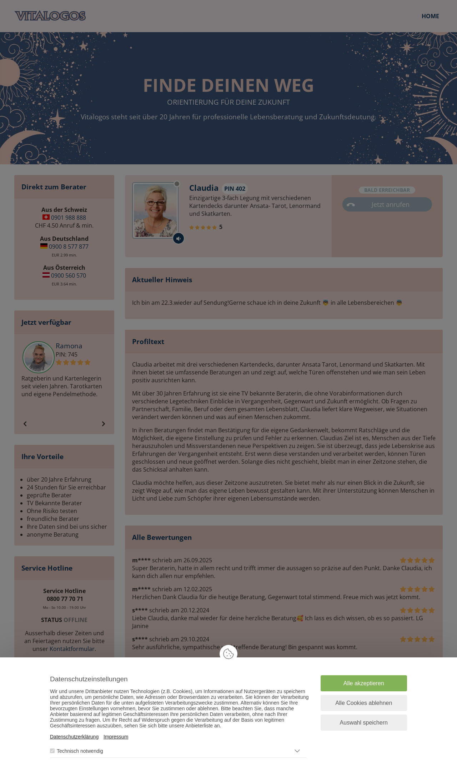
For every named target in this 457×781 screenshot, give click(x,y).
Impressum (116, 737)
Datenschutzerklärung (74, 737)
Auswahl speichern (364, 723)
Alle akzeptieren (363, 683)
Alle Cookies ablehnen (363, 703)
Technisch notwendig (80, 751)
